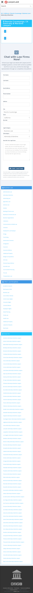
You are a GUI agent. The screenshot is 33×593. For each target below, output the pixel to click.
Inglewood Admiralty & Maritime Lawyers (12, 422)
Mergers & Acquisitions (8, 256)
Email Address (6, 88)
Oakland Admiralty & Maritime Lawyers (12, 451)
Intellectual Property (7, 253)
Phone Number (7, 93)
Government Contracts (8, 240)
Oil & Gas (5, 260)
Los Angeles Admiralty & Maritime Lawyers (13, 435)
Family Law (5, 315)
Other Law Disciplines (11, 282)
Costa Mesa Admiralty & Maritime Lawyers (12, 370)
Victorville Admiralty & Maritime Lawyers (12, 555)
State (4, 114)
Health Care (6, 318)
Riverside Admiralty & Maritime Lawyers (12, 483)
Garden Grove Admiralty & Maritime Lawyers (13, 409)
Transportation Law (7, 276)
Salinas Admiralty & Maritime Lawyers (11, 493)
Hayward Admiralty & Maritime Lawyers (12, 415)
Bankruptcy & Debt (7, 289)
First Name (6, 75)
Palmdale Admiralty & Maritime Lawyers (12, 467)
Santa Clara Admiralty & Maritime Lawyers (12, 516)
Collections (5, 221)
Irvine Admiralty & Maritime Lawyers (11, 425)
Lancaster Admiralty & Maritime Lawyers (12, 428)
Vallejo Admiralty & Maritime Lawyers (11, 548)
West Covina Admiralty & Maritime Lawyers (13, 561)
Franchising (5, 237)
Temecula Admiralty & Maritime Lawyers (12, 538)
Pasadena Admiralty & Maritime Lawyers (12, 470)
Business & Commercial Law (9, 214)
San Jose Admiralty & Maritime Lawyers (12, 506)
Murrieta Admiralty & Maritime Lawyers (12, 445)
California (6, 13)
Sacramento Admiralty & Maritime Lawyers (13, 490)
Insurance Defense (7, 250)
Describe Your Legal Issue (9, 140)
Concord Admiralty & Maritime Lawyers (12, 364)
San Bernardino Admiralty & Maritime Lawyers (13, 496)
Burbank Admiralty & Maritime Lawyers (12, 351)
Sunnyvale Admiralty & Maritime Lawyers (12, 535)
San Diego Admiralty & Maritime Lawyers (12, 500)
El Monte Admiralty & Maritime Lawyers (12, 383)
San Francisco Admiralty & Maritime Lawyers (13, 503)
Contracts (5, 227)
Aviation (5, 208)
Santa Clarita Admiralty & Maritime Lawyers (13, 519)
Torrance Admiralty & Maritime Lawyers (12, 545)
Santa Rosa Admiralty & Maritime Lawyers (12, 526)
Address (5, 101)
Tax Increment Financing (8, 269)
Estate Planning (6, 312)
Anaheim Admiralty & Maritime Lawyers (12, 338)
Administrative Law (7, 192)
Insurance (5, 247)
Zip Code (5, 120)
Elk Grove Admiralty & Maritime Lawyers (12, 386)
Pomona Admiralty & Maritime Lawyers (12, 474)
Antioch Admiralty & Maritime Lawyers (12, 341)
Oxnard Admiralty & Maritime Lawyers (12, 464)
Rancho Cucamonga (15, 13)
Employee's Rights (7, 308)
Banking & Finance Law (8, 211)
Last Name (5, 80)
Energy (4, 234)
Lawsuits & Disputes (7, 325)
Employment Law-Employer (9, 230)
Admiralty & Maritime (8, 195)
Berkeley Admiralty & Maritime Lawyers (12, 347)
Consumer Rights (7, 302)
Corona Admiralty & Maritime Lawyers (12, 367)
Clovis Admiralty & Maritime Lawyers (11, 360)
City (4, 109)
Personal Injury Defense (8, 263)
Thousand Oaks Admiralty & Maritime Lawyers (13, 542)
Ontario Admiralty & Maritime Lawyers (12, 458)
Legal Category (6, 128)
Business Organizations (8, 217)
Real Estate (5, 328)
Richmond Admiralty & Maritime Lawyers (12, 480)
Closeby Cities (7, 333)
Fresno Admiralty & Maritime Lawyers (11, 402)
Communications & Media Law (10, 224)
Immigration (6, 243)
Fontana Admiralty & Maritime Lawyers (12, 396)
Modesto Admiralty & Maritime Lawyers (12, 438)
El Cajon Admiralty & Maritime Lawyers (12, 380)
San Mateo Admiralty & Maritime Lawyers (12, 509)
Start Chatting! (16, 168)
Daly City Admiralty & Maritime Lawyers (12, 373)
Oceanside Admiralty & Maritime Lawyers (12, 454)
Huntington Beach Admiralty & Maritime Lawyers (14, 419)
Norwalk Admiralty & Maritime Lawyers (12, 448)
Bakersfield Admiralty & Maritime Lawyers (12, 344)
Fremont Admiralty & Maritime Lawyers (12, 399)
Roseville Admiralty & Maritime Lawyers (12, 487)
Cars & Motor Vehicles (8, 295)
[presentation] (16, 163)
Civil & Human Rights (8, 299)
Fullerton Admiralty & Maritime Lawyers (12, 406)
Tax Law (5, 273)
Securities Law (6, 266)
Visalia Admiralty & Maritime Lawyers (11, 558)
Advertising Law (6, 198)
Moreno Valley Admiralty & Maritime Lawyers (13, 441)
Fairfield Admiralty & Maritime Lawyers (12, 393)
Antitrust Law (6, 205)
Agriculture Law (6, 201)
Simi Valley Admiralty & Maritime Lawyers (12, 529)
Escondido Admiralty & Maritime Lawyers (12, 390)
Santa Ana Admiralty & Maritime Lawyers (12, 513)
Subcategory (6, 133)
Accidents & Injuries (7, 286)
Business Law (26, 13)
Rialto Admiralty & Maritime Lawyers (11, 477)
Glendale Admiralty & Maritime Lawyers (12, 412)
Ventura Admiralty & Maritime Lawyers (12, 551)
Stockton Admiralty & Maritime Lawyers (12, 532)
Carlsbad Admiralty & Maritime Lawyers (12, 354)
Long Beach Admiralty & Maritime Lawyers (12, 432)
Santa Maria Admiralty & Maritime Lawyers (13, 522)
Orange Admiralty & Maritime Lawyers (12, 461)
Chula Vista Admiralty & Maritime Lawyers (12, 357)
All (2, 13)
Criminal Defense (7, 305)
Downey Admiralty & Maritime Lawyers (12, 377)
